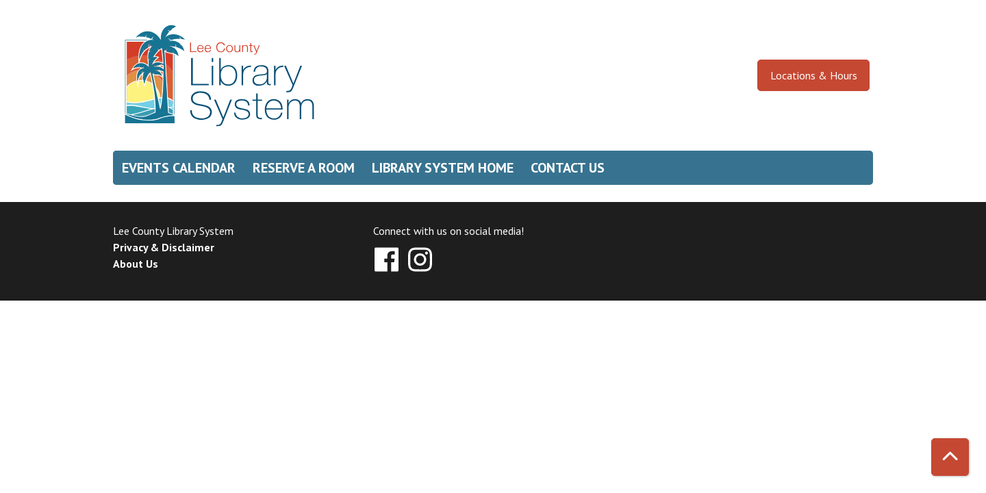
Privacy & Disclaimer (163, 247)
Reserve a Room (304, 168)
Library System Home (443, 168)
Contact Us (568, 168)
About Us (135, 263)
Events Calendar (179, 168)
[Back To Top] (950, 457)
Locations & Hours (813, 75)
